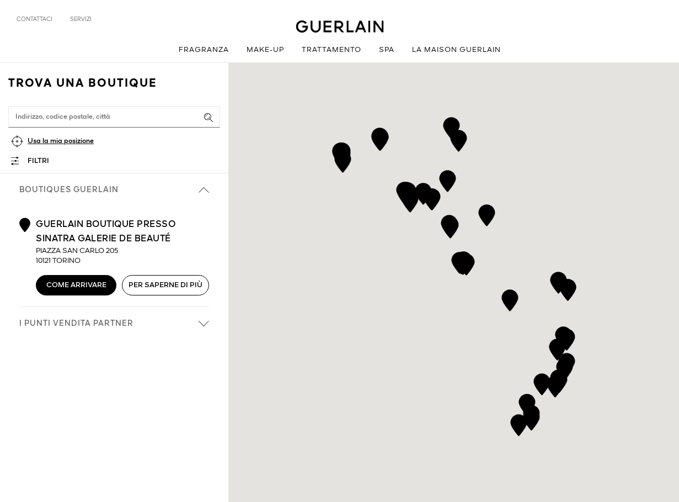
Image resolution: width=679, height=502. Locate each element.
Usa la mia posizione (61, 141)
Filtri (38, 161)
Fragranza (204, 50)
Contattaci (34, 19)
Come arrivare (76, 285)
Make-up (265, 50)
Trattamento (331, 50)
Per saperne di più (165, 285)
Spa (386, 50)
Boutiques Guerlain (114, 189)
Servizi (81, 19)
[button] (379, 138)
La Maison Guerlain (456, 50)
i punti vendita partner (114, 323)
